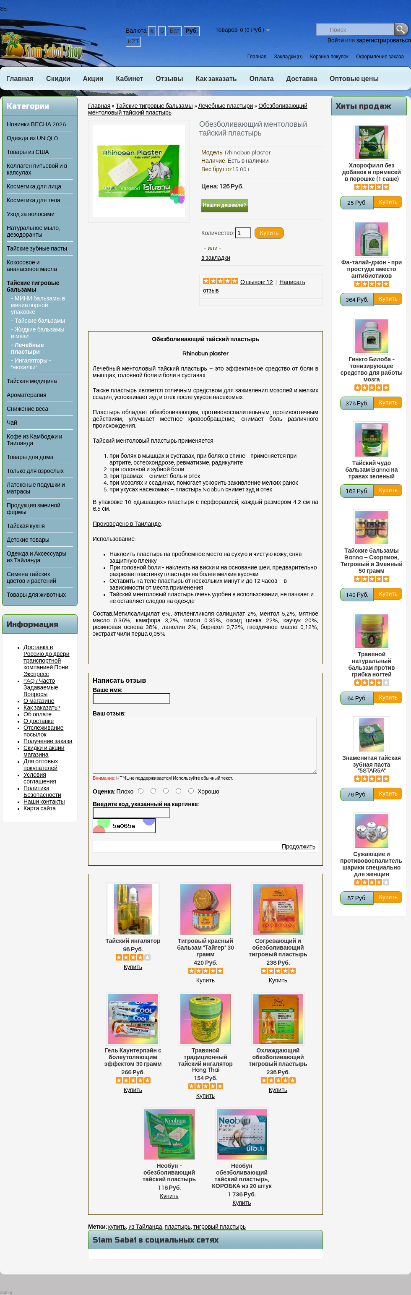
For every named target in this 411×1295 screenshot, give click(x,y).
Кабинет (129, 79)
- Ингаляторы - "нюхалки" (31, 364)
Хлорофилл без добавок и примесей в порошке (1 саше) (371, 172)
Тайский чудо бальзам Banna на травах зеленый (371, 470)
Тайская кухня (26, 526)
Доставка (301, 79)
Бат (174, 31)
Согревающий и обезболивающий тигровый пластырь (278, 958)
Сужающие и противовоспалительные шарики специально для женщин (371, 864)
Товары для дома (30, 457)
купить (117, 1237)
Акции (93, 79)
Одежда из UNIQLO (32, 138)
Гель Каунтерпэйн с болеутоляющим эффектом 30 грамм (132, 1067)
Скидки (58, 79)
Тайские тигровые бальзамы (154, 106)
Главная (257, 57)
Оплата (262, 79)
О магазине (39, 701)
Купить (133, 977)
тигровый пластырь (219, 1237)
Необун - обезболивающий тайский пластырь (169, 1183)
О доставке (38, 721)
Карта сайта (39, 809)
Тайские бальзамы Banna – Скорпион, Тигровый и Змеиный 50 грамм (372, 561)
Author (6, 1292)
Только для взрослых (35, 471)
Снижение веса (27, 409)
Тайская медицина (32, 381)
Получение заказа (48, 741)
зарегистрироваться (383, 41)
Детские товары (28, 540)
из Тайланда (145, 1237)
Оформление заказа (380, 57)
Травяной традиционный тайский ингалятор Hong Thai (205, 1070)
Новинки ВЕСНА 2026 (36, 125)
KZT (133, 41)
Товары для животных (36, 595)
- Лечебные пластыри (27, 348)
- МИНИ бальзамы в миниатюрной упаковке (38, 305)
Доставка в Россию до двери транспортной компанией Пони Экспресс (46, 661)
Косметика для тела (33, 201)
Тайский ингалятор (132, 951)
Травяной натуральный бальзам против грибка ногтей (371, 665)
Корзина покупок (329, 57)
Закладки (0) (288, 57)
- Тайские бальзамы (38, 321)
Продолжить (298, 857)
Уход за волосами (31, 214)
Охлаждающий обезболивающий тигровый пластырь (278, 1067)
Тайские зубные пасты (37, 249)
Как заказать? (41, 708)
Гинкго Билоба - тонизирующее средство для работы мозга (372, 370)
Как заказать (216, 79)
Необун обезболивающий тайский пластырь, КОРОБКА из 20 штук (241, 1186)
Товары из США (28, 152)
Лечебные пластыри (225, 106)
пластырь (178, 1237)
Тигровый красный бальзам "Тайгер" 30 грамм (205, 958)
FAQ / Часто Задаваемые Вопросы (40, 687)
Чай (12, 423)
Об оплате (37, 715)
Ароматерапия (27, 395)
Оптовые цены (354, 79)
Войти (336, 41)
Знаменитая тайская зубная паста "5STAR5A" (371, 764)
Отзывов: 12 (256, 282)
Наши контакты (44, 802)
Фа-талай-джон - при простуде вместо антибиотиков (371, 269)
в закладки (215, 258)
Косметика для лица (34, 187)
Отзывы (169, 79)
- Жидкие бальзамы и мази (38, 333)
